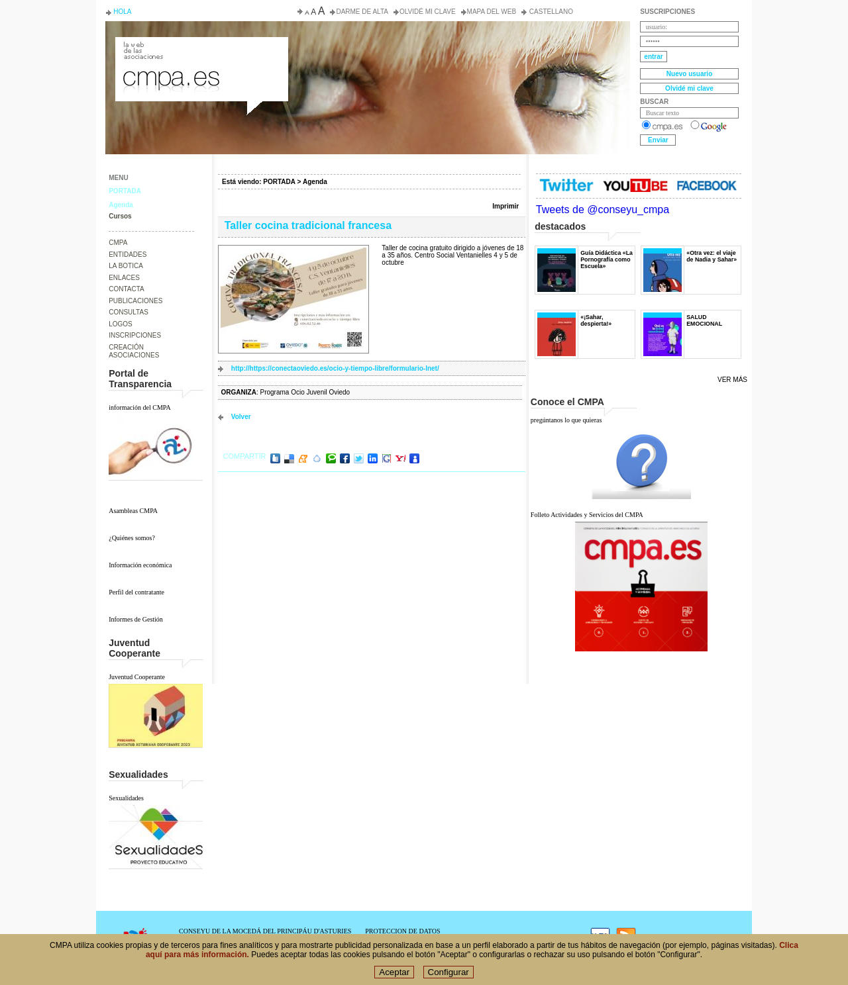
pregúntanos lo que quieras (566, 420)
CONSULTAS (128, 312)
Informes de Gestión (136, 619)
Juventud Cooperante (137, 676)
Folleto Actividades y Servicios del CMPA (587, 514)
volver (241, 416)
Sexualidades (126, 798)
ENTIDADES (127, 254)
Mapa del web (491, 11)
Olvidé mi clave (427, 11)
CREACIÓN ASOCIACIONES (134, 351)
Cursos (120, 216)
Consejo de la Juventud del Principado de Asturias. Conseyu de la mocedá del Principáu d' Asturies (200, 49)
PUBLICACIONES (135, 301)
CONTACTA (126, 289)
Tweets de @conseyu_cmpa (602, 209)
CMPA (118, 242)
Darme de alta (362, 11)
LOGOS (120, 324)
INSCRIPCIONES (135, 335)
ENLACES (124, 277)
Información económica (140, 565)
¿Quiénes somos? (132, 537)
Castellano (550, 11)
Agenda (121, 205)
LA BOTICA (126, 265)
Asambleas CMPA (133, 510)
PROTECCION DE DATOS (402, 931)
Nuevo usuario (689, 73)
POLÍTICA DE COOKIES (400, 938)
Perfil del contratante (136, 592)
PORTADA (125, 191)
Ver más (732, 379)
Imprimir (505, 206)
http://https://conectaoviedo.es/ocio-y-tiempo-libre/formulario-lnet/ (335, 368)
